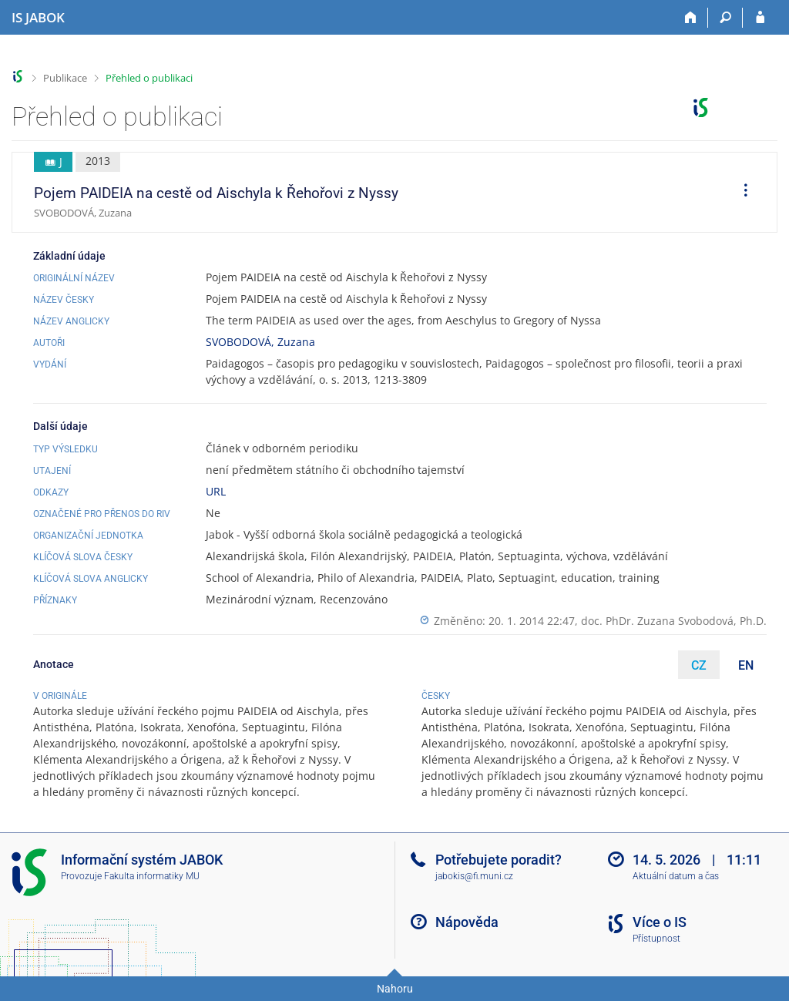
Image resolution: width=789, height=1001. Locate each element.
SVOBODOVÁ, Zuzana (260, 341)
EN (746, 665)
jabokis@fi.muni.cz (474, 876)
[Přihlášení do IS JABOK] (760, 18)
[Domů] (690, 18)
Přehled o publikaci (149, 78)
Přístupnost (656, 938)
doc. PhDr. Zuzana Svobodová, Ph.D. (674, 620)
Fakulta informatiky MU (152, 876)
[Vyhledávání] (725, 18)
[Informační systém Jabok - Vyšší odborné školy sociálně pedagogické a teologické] (38, 18)
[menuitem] (740, 192)
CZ (699, 665)
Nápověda (467, 922)
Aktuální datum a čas (676, 876)
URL (216, 491)
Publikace (65, 78)
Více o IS (660, 922)
